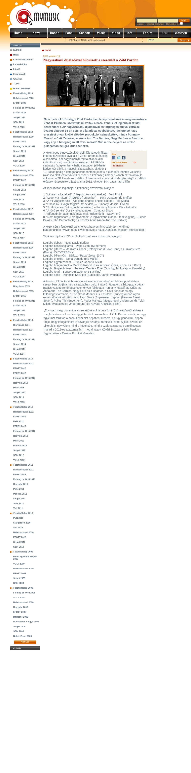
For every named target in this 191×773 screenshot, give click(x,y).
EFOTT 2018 (19, 180)
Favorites (18, 40)
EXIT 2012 (18, 421)
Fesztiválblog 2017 (23, 209)
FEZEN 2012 (19, 426)
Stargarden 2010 (22, 522)
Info (130, 33)
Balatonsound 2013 (23, 363)
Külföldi (17, 50)
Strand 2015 (19, 305)
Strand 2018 (19, 190)
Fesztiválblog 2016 (23, 243)
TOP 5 (16, 83)
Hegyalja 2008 (20, 607)
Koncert (85, 33)
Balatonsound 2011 (23, 469)
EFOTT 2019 (19, 141)
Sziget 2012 (19, 450)
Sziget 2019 (19, 156)
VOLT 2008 (19, 597)
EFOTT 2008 (19, 612)
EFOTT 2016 (19, 252)
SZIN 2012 (18, 455)
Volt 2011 (18, 508)
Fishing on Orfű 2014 (24, 339)
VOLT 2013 (19, 402)
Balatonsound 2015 (23, 291)
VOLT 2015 (19, 315)
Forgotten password (154, 24)
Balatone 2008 (20, 617)
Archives (25, 642)
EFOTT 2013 (19, 368)
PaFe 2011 (18, 489)
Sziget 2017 (19, 228)
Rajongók (69, 33)
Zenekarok (55, 33)
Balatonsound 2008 (23, 602)
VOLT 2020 (19, 127)
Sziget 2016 (19, 267)
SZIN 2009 (18, 583)
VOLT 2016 (19, 276)
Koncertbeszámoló (23, 59)
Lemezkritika (20, 64)
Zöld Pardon (118, 166)
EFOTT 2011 (19, 474)
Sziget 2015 (19, 310)
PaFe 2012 (18, 440)
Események (19, 74)
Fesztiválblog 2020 (23, 93)
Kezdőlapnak (35, 40)
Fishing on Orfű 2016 (24, 257)
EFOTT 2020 (19, 103)
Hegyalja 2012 (20, 436)
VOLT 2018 (19, 204)
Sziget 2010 (19, 542)
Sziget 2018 (19, 194)
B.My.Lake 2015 (21, 286)
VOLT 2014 (19, 354)
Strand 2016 (19, 262)
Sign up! (140, 24)
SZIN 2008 (18, 631)
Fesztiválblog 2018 (23, 170)
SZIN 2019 (18, 161)
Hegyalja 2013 (20, 383)
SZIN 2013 (18, 397)
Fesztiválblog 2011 (23, 465)
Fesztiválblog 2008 (23, 588)
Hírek (37, 33)
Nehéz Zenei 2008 (22, 636)
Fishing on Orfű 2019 (24, 146)
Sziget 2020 (19, 117)
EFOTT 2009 (19, 573)
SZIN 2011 (18, 503)
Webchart (181, 33)
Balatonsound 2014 (23, 329)
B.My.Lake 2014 (21, 325)
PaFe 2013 (18, 387)
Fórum (147, 33)
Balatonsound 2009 (23, 568)
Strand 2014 (19, 344)
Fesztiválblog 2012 (23, 407)
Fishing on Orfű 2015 (24, 301)
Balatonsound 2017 (23, 214)
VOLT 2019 (19, 165)
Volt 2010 (18, 527)
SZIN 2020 (18, 122)
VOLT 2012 (19, 460)
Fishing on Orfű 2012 (24, 431)
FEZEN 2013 (19, 373)
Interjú (16, 69)
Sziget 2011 (19, 498)
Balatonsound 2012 (23, 412)
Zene (101, 33)
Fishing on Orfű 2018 (24, 185)
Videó (116, 33)
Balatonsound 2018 (23, 175)
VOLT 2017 (19, 238)
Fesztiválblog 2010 (23, 513)
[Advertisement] (25, 711)
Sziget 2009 (19, 578)
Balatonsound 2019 (23, 137)
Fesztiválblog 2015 (23, 281)
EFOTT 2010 (19, 537)
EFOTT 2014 (19, 334)
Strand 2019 (19, 151)
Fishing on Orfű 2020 (24, 108)
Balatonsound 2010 (23, 532)
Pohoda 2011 (20, 494)
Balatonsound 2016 (23, 247)
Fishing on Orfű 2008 (24, 592)
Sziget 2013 (19, 392)
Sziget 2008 (19, 626)
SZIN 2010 (18, 547)
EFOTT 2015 (19, 296)
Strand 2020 (19, 112)
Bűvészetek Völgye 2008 (26, 621)
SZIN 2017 (18, 233)
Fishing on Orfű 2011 (24, 479)
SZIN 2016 (18, 272)
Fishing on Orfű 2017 (24, 219)
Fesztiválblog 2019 (23, 132)
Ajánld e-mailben (52, 40)
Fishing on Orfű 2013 (24, 378)
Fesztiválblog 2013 (23, 358)
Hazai (16, 54)
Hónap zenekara (21, 88)
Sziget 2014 (19, 349)
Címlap (18, 33)
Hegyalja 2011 (20, 484)
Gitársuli (17, 79)
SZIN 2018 (18, 199)
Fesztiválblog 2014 (23, 320)
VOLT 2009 (19, 564)
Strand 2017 (19, 223)
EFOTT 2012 (19, 416)
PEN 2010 (18, 518)
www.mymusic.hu (34, 13)
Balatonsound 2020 (23, 98)
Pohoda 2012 (20, 445)
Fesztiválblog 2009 (23, 551)
